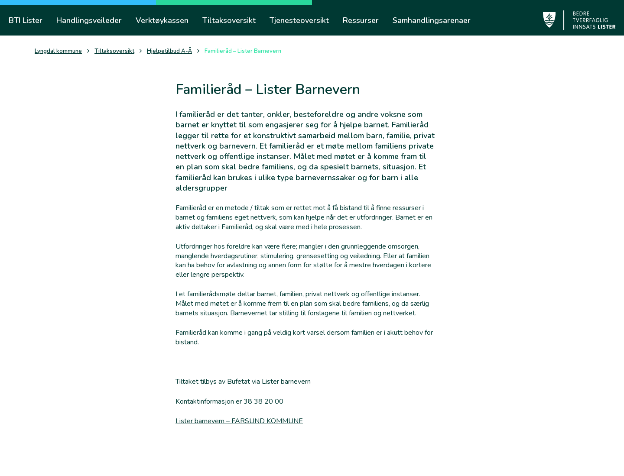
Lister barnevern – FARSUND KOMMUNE (239, 421)
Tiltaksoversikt (114, 51)
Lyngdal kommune (58, 51)
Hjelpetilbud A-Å (169, 51)
